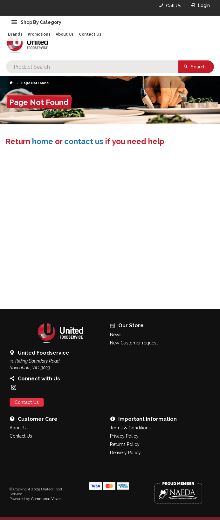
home (42, 141)
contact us (83, 141)
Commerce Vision (46, 498)
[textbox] (92, 66)
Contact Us (27, 402)
